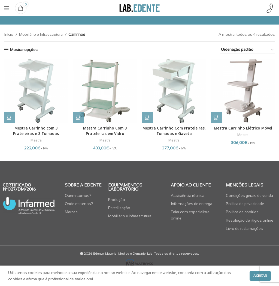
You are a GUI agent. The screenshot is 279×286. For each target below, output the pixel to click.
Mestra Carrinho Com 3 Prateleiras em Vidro (105, 130)
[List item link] (84, 195)
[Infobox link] (269, 8)
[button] (9, 117)
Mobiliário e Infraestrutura (41, 34)
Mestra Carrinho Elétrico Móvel (243, 127)
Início (9, 34)
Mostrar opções (24, 49)
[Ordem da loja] (247, 49)
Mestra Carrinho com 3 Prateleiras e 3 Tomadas (36, 130)
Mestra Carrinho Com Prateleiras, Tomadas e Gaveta (174, 130)
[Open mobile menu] (6, 8)
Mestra (36, 140)
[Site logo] (139, 7)
